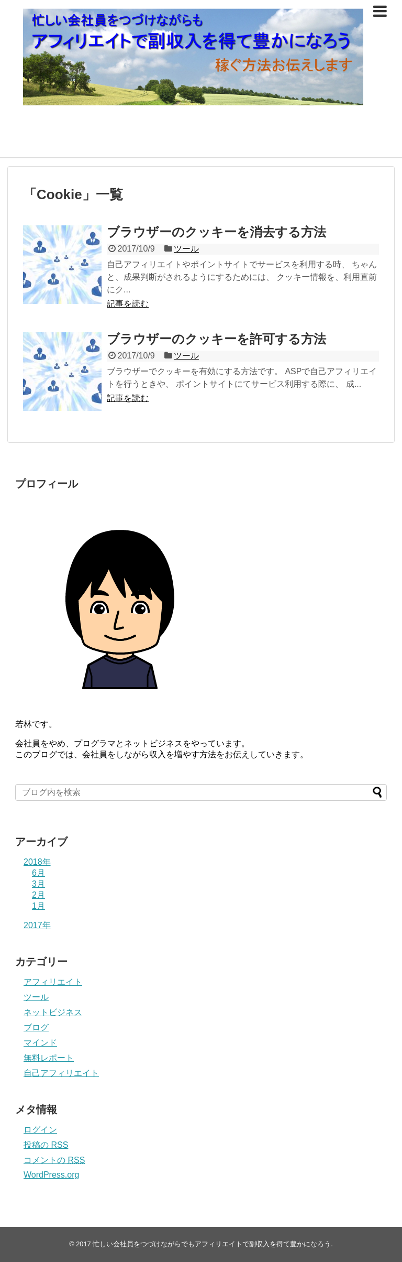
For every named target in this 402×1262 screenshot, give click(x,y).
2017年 (37, 925)
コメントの (54, 1160)
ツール (186, 248)
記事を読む (128, 303)
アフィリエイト (53, 981)
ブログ (36, 1027)
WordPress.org (51, 1174)
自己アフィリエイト (61, 1073)
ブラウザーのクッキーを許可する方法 (216, 339)
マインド (40, 1042)
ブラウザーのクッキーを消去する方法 (216, 232)
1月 (38, 905)
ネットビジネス (53, 1012)
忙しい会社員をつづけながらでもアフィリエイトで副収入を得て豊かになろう (212, 1244)
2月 (38, 894)
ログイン (40, 1129)
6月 (38, 872)
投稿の (46, 1144)
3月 (38, 883)
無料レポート (49, 1057)
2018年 (37, 861)
